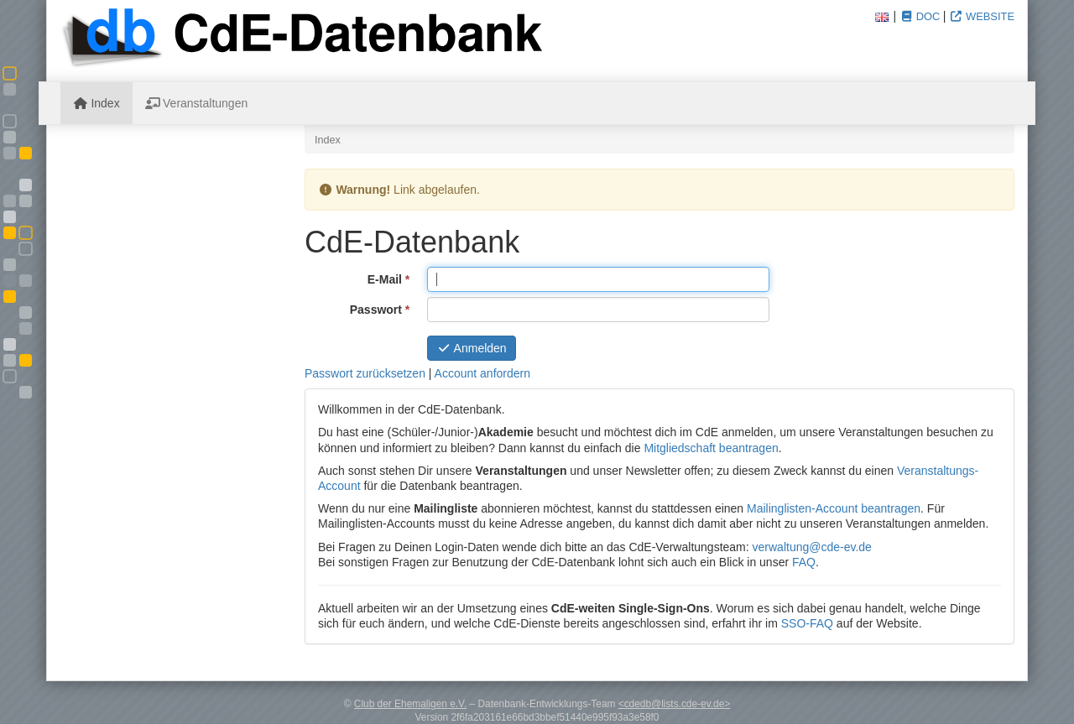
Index (96, 103)
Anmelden (471, 348)
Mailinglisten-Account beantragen (833, 508)
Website (981, 16)
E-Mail (391, 278)
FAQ (804, 562)
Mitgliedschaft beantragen (711, 448)
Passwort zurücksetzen (365, 373)
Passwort (382, 308)
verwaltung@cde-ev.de (812, 547)
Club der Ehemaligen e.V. (410, 704)
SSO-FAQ (807, 623)
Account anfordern (482, 373)
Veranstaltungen (196, 103)
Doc (919, 16)
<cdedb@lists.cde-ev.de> (674, 704)
